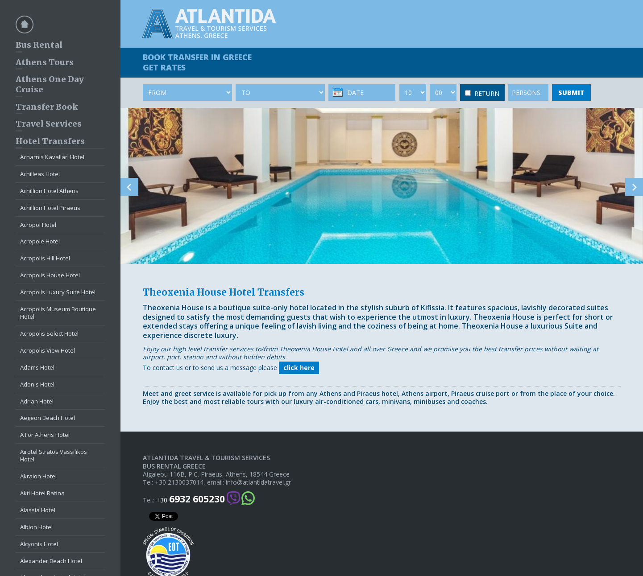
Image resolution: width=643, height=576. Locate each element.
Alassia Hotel (37, 510)
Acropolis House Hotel (50, 275)
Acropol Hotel (38, 225)
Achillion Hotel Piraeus (50, 208)
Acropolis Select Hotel (49, 333)
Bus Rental (39, 45)
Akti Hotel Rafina (42, 493)
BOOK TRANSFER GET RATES (197, 62)
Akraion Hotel (38, 476)
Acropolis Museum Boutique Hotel (58, 313)
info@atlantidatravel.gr (258, 482)
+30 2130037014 (179, 482)
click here (299, 367)
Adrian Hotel (37, 401)
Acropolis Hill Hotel (45, 258)
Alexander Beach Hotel (51, 561)
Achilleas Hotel (40, 174)
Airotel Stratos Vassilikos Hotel (53, 455)
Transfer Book (47, 107)
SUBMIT (571, 92)
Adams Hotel (37, 367)
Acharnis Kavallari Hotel (52, 157)
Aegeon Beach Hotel (47, 418)
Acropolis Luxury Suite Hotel (57, 292)
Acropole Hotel (40, 241)
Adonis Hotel (37, 384)
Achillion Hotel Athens (49, 191)
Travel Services (49, 124)
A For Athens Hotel (45, 435)
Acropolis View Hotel (47, 350)
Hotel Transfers (50, 141)
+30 (190, 499)
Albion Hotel (36, 527)
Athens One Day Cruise (50, 84)
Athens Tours (45, 62)
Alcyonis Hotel (39, 544)
